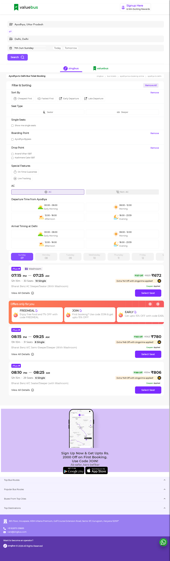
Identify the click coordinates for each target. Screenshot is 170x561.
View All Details (22, 293)
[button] (101, 68)
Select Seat (148, 293)
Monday (46, 257)
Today (57, 48)
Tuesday (70, 257)
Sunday (22, 257)
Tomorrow (71, 48)
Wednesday (94, 257)
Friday (143, 257)
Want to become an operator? (18, 540)
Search (17, 57)
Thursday (118, 257)
